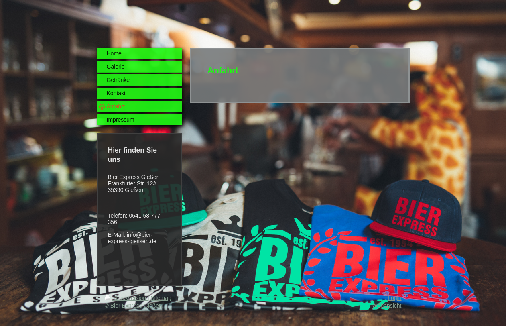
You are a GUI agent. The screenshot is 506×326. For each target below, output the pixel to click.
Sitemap (161, 298)
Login (394, 298)
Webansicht (387, 305)
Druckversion (126, 298)
